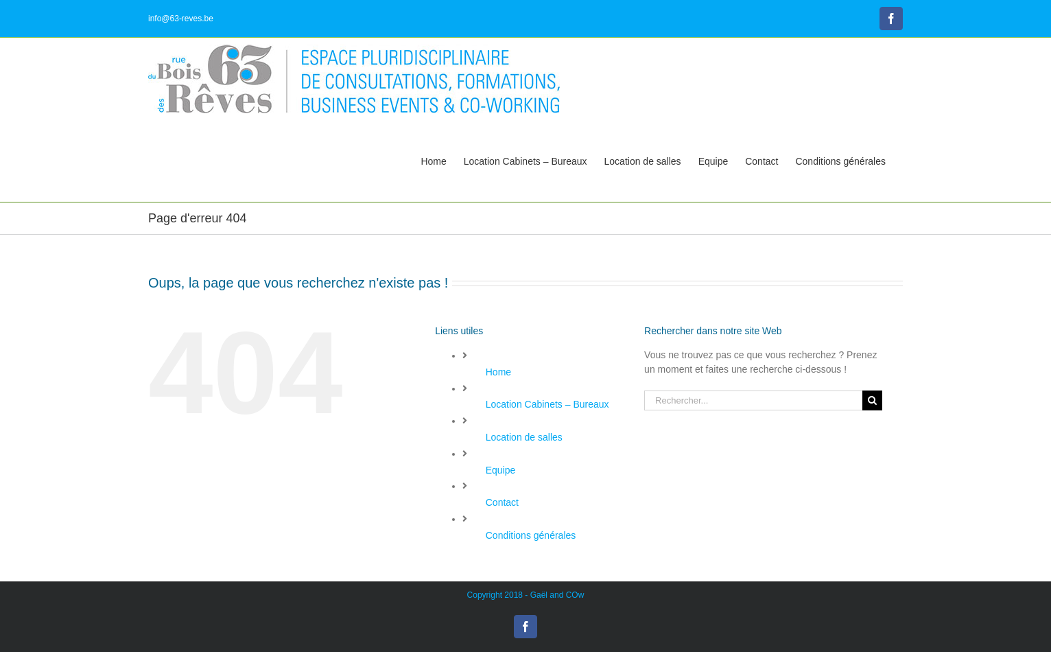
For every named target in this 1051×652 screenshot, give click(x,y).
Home (498, 371)
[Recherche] (872, 400)
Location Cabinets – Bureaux (547, 404)
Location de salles (524, 437)
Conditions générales (531, 535)
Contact (502, 502)
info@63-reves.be (180, 18)
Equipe (501, 470)
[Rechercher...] (753, 400)
